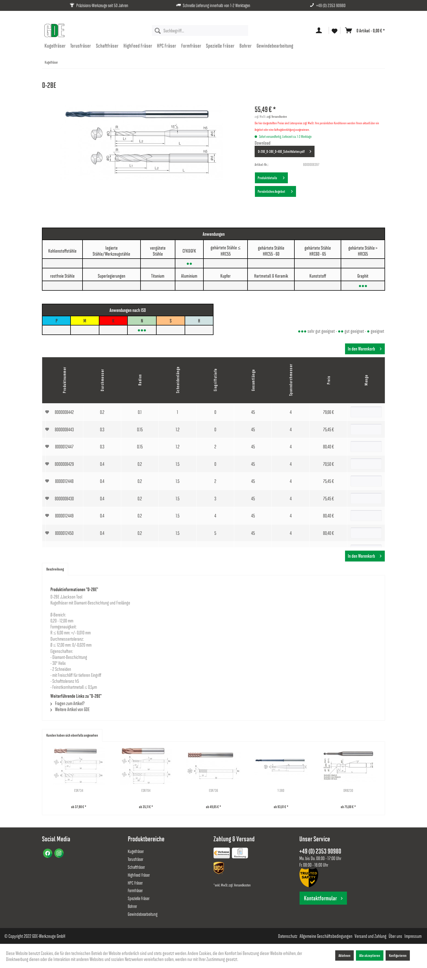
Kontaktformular (323, 898)
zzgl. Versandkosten (277, 116)
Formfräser (135, 890)
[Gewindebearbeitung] (275, 45)
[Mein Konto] (320, 30)
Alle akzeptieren (369, 955)
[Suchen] (157, 30)
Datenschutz (287, 936)
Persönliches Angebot (275, 190)
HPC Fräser (135, 883)
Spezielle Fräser (139, 898)
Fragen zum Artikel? (67, 703)
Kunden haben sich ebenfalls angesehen (72, 735)
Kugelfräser (136, 851)
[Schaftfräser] (107, 45)
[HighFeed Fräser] (138, 45)
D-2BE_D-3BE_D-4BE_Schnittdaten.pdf (284, 150)
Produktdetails (271, 176)
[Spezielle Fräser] (220, 45)
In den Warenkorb (365, 348)
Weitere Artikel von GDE (70, 709)
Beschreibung (55, 569)
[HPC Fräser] (166, 45)
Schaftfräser (136, 867)
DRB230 (348, 790)
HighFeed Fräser (139, 875)
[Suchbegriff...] (200, 30)
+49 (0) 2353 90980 (331, 5)
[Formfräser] (191, 45)
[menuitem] (200, 30)
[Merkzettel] (334, 30)
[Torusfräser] (81, 45)
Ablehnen (344, 955)
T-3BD (280, 790)
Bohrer (132, 906)
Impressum (413, 936)
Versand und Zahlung (370, 936)
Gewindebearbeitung (142, 914)
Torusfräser (135, 859)
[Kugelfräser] (55, 45)
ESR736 (213, 790)
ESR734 (78, 790)
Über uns (395, 936)
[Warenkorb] (364, 30)
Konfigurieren (398, 955)
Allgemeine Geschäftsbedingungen (326, 936)
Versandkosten (242, 885)
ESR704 (146, 790)
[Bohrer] (245, 45)
